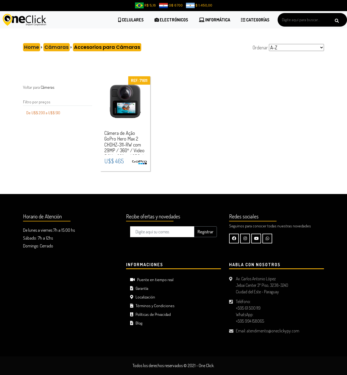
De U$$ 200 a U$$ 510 (43, 112)
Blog (136, 323)
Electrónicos (171, 20)
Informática (214, 20)
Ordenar (260, 47)
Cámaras (56, 47)
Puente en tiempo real (152, 279)
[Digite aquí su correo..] (162, 231)
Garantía (139, 288)
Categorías (255, 20)
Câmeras (47, 87)
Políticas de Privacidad (150, 314)
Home (31, 47)
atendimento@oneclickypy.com (273, 330)
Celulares (131, 20)
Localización (142, 297)
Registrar (205, 231)
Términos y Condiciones (152, 305)
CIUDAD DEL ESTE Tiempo (70, 282)
